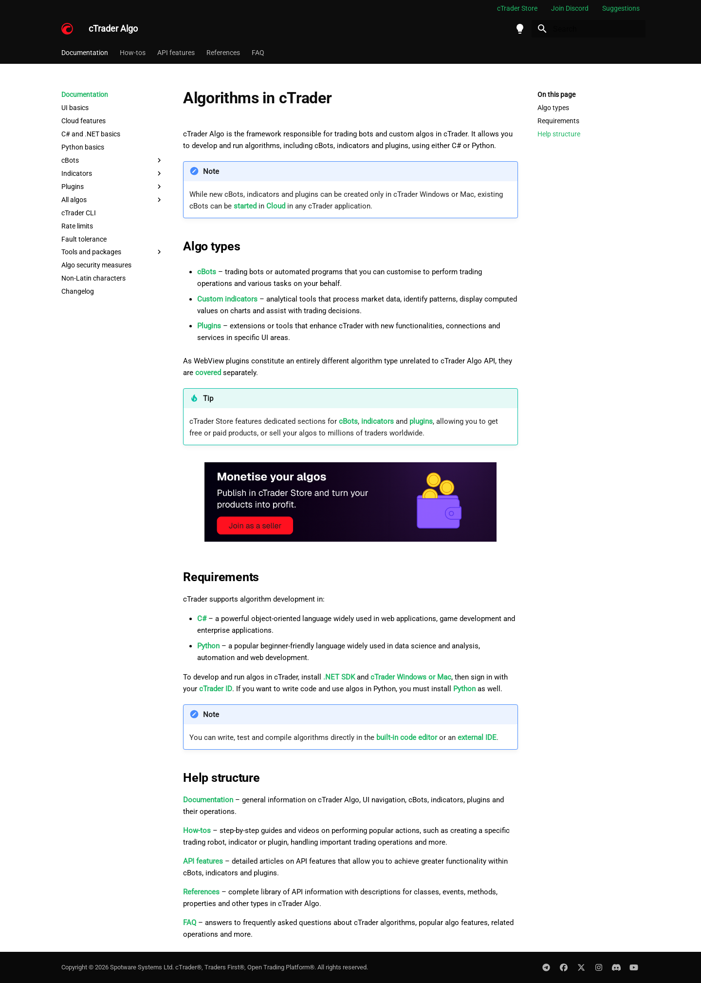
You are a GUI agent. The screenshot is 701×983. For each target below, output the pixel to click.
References (223, 53)
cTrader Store (517, 8)
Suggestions (621, 8)
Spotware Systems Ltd (141, 967)
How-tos (133, 53)
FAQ (258, 53)
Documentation (84, 53)
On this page (556, 94)
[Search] (589, 29)
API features (176, 53)
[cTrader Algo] (67, 28)
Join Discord (570, 8)
